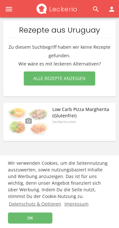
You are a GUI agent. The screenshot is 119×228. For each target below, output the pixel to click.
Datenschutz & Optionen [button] (35, 204)
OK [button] (30, 218)
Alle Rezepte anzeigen (59, 78)
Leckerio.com (64, 121)
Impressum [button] (76, 204)
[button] (8, 8)
